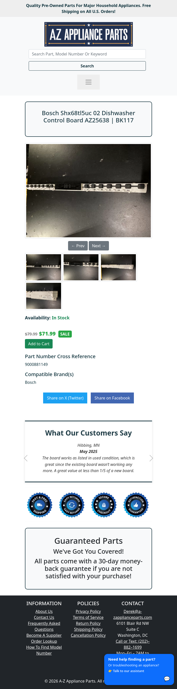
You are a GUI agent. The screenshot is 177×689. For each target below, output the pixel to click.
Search (87, 66)
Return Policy (88, 623)
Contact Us (44, 617)
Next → (99, 245)
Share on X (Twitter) (65, 398)
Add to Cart (38, 343)
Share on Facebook (112, 398)
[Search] (87, 54)
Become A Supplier (44, 635)
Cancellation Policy (88, 635)
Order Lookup (44, 641)
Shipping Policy (88, 629)
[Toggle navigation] (88, 82)
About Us (44, 611)
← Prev (78, 245)
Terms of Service (88, 617)
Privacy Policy (88, 611)
